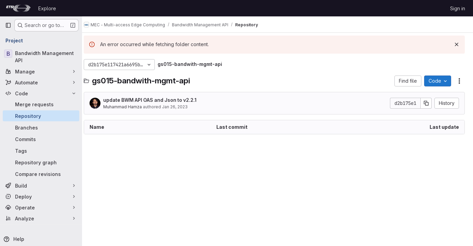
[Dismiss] (456, 44)
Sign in (457, 8)
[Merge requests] (41, 104)
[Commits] (41, 139)
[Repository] (41, 115)
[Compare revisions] (41, 173)
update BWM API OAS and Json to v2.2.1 (156, 100)
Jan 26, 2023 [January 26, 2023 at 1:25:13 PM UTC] (181, 106)
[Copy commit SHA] (426, 103)
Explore (47, 8)
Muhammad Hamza (129, 106)
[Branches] (41, 127)
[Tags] (41, 150)
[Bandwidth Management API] (41, 56)
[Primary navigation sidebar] (8, 25)
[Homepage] (18, 8)
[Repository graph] (41, 162)
